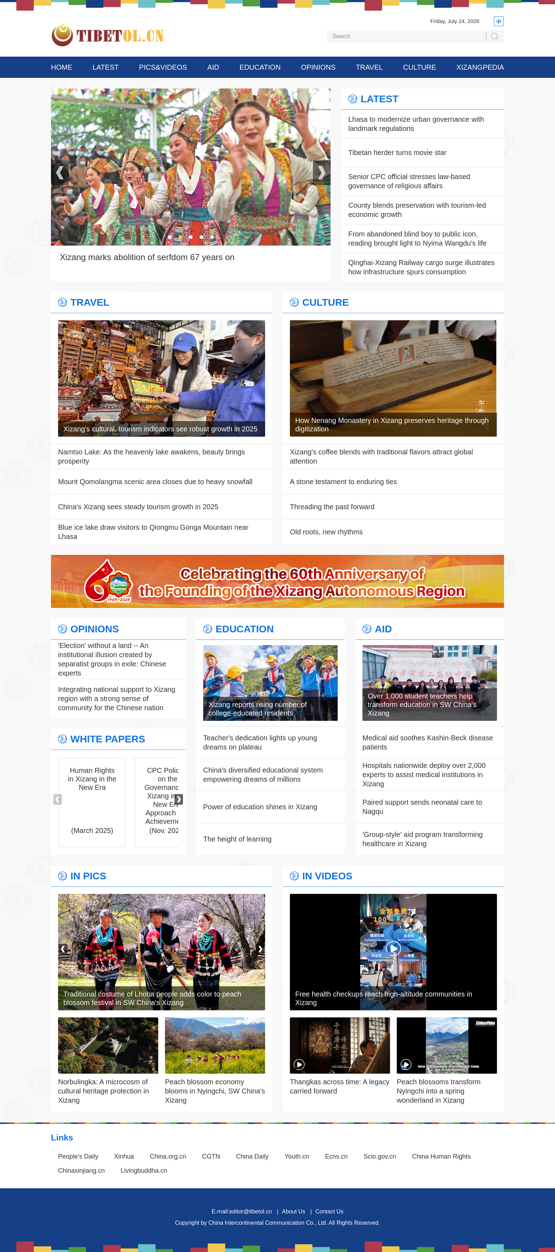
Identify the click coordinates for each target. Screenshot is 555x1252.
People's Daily (78, 1156)
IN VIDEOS (327, 876)
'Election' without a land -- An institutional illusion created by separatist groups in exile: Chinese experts (112, 659)
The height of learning (237, 839)
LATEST (105, 67)
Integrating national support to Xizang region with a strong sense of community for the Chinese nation (116, 698)
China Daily (252, 1156)
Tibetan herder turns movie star (397, 152)
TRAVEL (369, 67)
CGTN (211, 1156)
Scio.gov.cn (380, 1156)
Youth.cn (297, 1156)
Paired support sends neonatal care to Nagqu (422, 806)
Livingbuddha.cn (144, 1170)
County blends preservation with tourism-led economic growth (417, 209)
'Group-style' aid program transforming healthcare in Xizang (422, 839)
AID (213, 67)
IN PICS (88, 876)
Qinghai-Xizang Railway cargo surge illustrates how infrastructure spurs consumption (421, 267)
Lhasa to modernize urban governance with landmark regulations (416, 123)
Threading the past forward (332, 507)
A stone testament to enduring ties (343, 482)
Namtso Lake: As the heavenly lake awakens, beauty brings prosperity (151, 456)
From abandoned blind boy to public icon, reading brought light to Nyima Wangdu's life (417, 238)
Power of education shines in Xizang (260, 807)
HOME (61, 67)
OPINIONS (318, 67)
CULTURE (419, 67)
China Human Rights (441, 1156)
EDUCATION (260, 67)
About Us (293, 1211)
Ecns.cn (336, 1156)
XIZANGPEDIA (480, 67)
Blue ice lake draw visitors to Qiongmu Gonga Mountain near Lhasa (153, 531)
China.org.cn (168, 1156)
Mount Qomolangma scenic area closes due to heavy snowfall (155, 482)
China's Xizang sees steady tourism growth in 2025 (138, 507)
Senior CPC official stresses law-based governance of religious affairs (409, 181)
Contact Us (329, 1211)
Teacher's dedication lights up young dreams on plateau (260, 742)
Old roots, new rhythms (326, 532)
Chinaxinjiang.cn (81, 1170)
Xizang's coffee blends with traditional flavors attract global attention (381, 456)
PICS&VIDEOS (163, 67)
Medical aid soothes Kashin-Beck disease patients (427, 742)
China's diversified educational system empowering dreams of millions (263, 774)
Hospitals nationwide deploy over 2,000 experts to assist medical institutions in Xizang (424, 775)
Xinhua (124, 1156)
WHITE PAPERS (107, 739)
